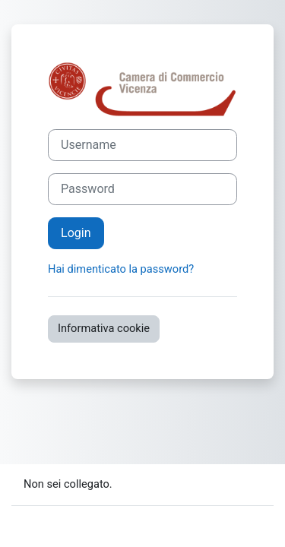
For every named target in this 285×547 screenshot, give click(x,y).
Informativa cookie (104, 328)
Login (76, 233)
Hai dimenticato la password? (121, 269)
